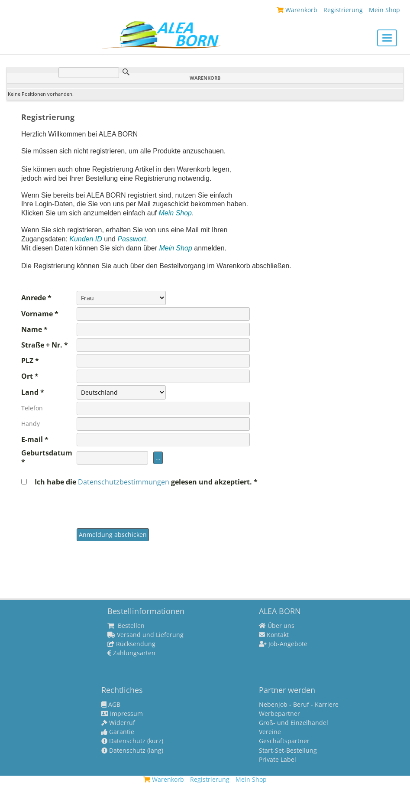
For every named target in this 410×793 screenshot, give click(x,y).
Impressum (122, 714)
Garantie (117, 732)
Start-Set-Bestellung (288, 750)
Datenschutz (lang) (132, 750)
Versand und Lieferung (145, 635)
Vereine (270, 732)
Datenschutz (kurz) (132, 741)
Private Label (277, 760)
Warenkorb (297, 10)
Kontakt (274, 635)
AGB (110, 704)
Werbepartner (279, 714)
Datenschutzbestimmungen (124, 482)
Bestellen (126, 626)
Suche (126, 72)
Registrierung (343, 10)
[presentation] (142, 503)
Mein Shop (384, 10)
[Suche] (88, 72)
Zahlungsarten (131, 653)
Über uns (276, 626)
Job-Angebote (283, 644)
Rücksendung (131, 644)
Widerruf (118, 723)
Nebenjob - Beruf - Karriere (299, 704)
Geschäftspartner (284, 741)
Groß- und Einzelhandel (293, 723)
